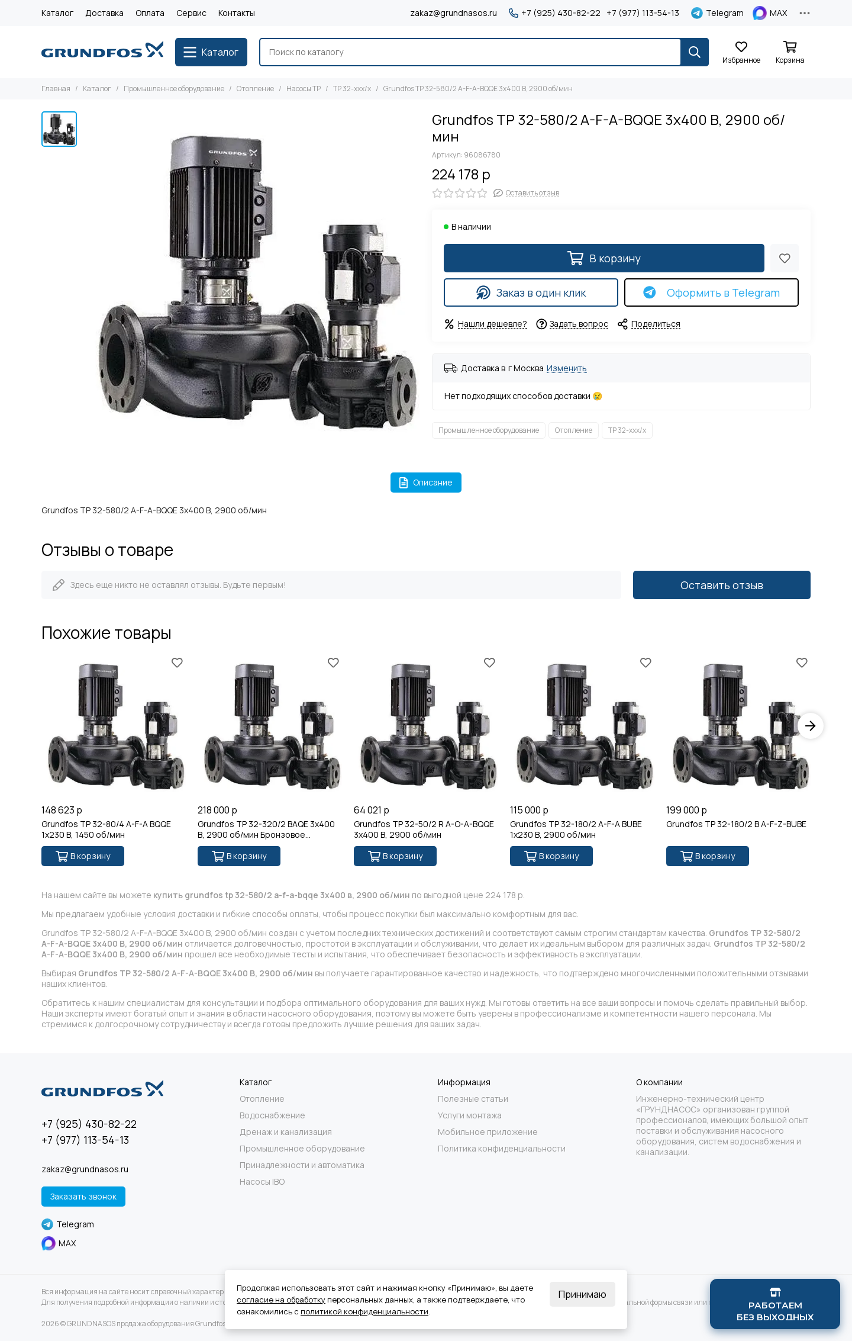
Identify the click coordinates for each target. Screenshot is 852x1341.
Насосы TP (303, 88)
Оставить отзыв (721, 585)
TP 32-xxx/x (352, 88)
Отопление (255, 88)
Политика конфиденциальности (502, 1148)
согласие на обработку (281, 1299)
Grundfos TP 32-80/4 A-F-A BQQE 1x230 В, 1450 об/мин (106, 829)
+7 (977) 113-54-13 (642, 13)
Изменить (567, 368)
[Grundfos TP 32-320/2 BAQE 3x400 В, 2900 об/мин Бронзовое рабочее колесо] (270, 726)
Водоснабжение (272, 1115)
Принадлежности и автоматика (302, 1165)
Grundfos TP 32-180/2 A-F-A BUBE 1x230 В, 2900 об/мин (576, 829)
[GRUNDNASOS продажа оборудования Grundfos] (102, 52)
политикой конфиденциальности (364, 1311)
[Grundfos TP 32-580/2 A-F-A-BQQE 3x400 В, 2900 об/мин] (251, 280)
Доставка (104, 12)
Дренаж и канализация (286, 1132)
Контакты (236, 12)
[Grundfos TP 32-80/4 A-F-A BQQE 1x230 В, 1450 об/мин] (113, 726)
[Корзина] (790, 53)
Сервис (191, 12)
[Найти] (694, 52)
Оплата (149, 12)
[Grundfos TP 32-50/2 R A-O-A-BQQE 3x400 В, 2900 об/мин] (426, 726)
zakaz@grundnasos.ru (453, 12)
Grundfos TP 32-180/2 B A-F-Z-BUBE (736, 824)
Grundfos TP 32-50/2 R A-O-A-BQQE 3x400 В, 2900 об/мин (424, 829)
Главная (55, 88)
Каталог (57, 12)
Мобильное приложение (488, 1132)
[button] (811, 726)
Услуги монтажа (470, 1115)
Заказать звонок (83, 1196)
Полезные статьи (473, 1099)
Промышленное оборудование (174, 88)
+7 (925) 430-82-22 (555, 13)
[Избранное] (741, 53)
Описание (426, 482)
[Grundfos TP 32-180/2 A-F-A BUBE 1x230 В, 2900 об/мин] (582, 726)
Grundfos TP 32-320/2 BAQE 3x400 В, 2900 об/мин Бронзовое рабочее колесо (266, 829)
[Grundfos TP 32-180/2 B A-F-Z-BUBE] (738, 726)
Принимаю (582, 1294)
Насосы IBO (262, 1181)
